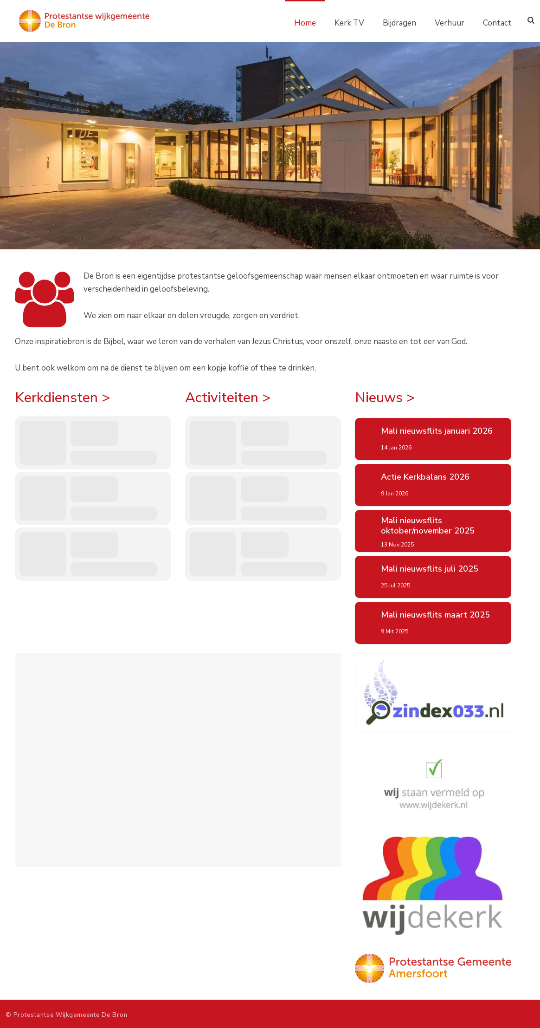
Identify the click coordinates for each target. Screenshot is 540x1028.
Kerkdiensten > (62, 397)
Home (305, 23)
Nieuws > (385, 397)
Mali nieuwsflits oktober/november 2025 (428, 526)
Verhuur (449, 23)
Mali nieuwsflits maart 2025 (435, 615)
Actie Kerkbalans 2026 (425, 477)
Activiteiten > (227, 397)
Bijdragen (399, 23)
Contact (497, 23)
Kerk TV (349, 23)
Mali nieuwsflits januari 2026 (437, 431)
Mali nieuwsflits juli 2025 (429, 569)
